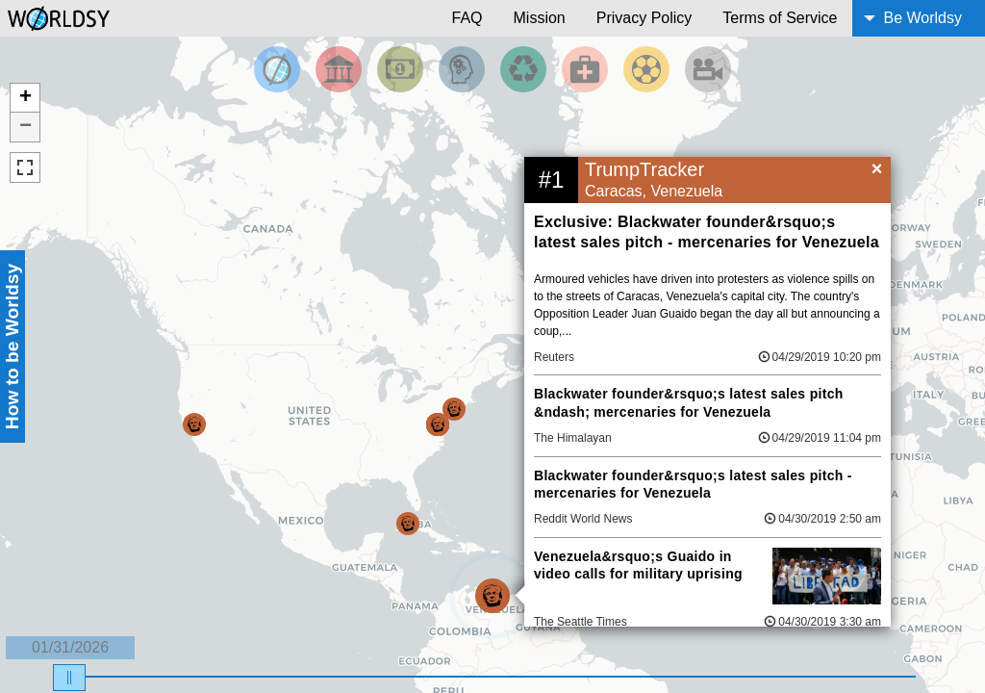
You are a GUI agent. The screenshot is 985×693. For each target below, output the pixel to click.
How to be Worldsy (12, 346)
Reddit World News (583, 519)
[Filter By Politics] (339, 69)
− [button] (25, 127)
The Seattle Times (580, 622)
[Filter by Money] (400, 69)
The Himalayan (573, 438)
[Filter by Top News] (277, 69)
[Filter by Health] (585, 69)
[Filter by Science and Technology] (462, 69)
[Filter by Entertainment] (708, 69)
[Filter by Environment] (523, 69)
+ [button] (25, 98)
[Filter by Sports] (646, 69)
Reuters (554, 357)
